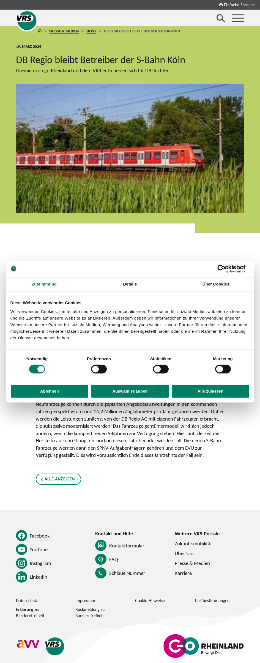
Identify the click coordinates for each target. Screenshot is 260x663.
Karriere (183, 573)
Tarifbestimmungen (212, 600)
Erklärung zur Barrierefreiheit (30, 612)
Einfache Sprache (237, 4)
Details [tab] (130, 284)
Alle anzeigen (60, 479)
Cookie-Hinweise (150, 600)
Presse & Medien (64, 31)
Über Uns (184, 553)
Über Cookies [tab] (215, 284)
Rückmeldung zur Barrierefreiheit (90, 612)
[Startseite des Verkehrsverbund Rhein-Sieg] (27, 21)
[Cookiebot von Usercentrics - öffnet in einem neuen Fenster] (226, 269)
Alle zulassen (210, 391)
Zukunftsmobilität (193, 543)
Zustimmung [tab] (44, 284)
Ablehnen (49, 391)
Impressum (85, 600)
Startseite (40, 31)
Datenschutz (27, 600)
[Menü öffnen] (238, 18)
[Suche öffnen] (221, 18)
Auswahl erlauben (129, 391)
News (91, 31)
